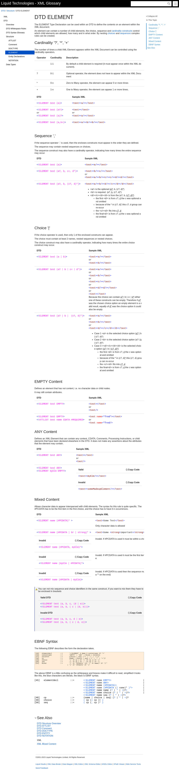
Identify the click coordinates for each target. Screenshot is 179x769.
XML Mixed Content (46, 744)
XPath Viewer (119, 764)
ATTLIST (12, 40)
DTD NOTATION (45, 736)
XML (6, 17)
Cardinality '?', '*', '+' (157, 25)
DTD (3, 11)
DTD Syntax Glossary (15, 32)
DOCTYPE (13, 48)
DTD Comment (44, 728)
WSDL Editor (107, 764)
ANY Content (154, 38)
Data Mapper (67, 764)
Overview (10, 24)
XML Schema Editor (92, 764)
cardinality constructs (122, 31)
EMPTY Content (156, 35)
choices (111, 33)
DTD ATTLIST (44, 726)
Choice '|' (152, 31)
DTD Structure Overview (49, 723)
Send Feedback (42, 768)
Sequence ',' (154, 28)
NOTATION (13, 60)
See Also (151, 48)
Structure (10, 11)
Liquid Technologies (17, 3)
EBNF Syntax (154, 44)
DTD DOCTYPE (45, 731)
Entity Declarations (17, 56)
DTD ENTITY (43, 733)
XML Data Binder (54, 764)
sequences (125, 33)
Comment (13, 44)
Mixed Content (155, 41)
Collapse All (152, 16)
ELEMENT (13, 52)
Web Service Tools (133, 764)
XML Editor (78, 764)
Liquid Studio (41, 764)
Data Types (11, 64)
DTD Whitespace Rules (16, 28)
